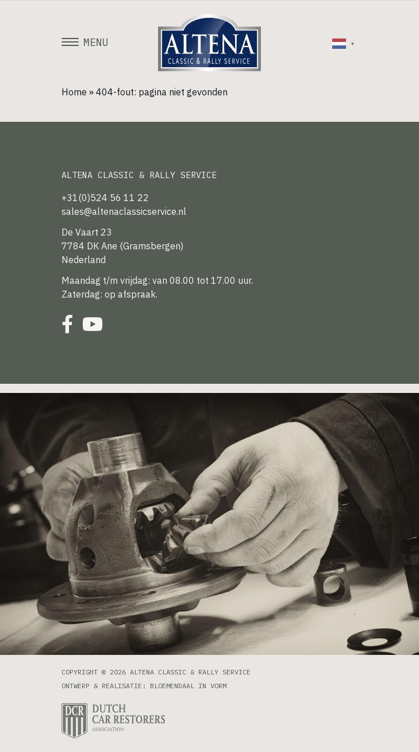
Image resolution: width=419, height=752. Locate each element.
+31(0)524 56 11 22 (105, 197)
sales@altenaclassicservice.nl (123, 211)
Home (74, 92)
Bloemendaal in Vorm (188, 685)
